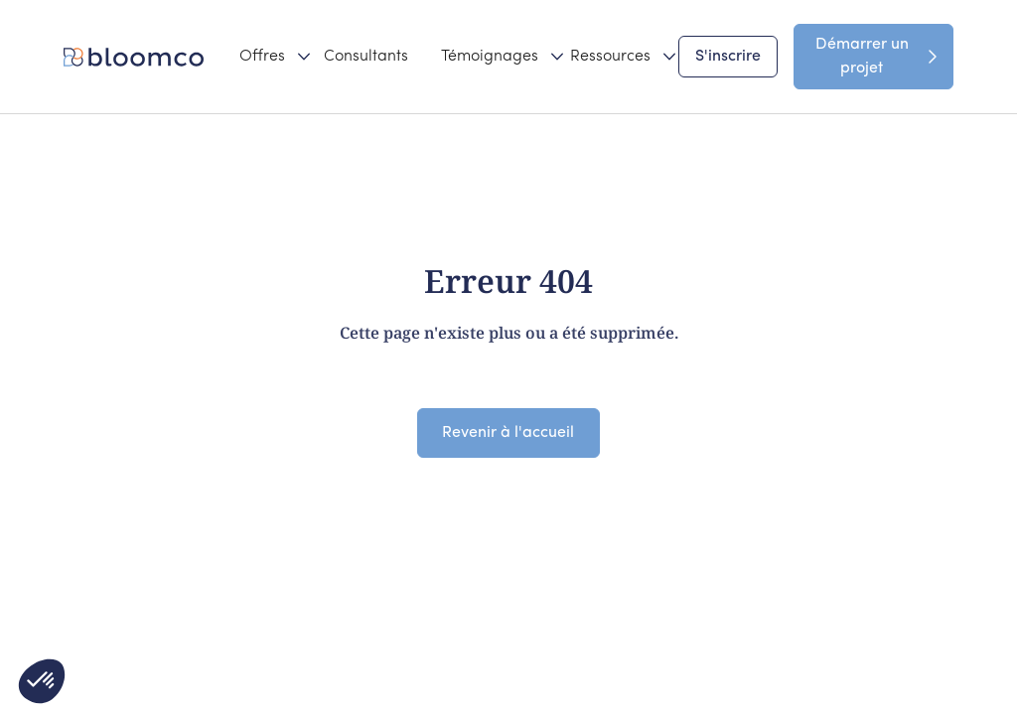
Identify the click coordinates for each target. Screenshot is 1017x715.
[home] (138, 56)
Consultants (366, 57)
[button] (265, 56)
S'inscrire (728, 57)
